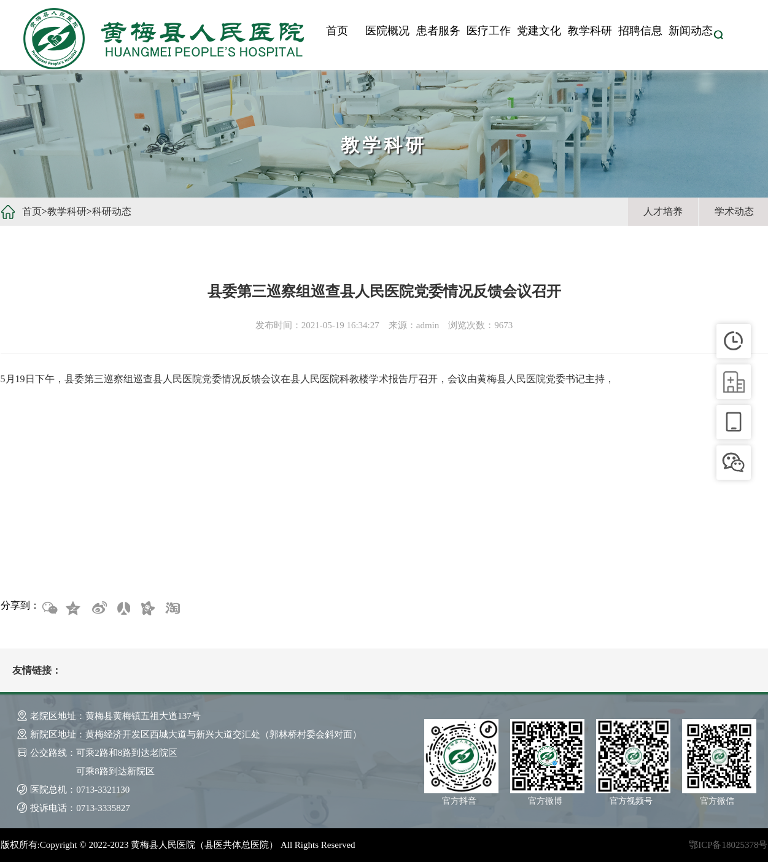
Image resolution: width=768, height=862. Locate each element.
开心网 (147, 608)
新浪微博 (98, 608)
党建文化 (539, 31)
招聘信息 (640, 31)
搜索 (718, 34)
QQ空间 (73, 608)
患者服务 (438, 31)
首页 (337, 31)
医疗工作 (489, 31)
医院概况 (387, 31)
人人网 (123, 608)
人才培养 (663, 211)
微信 (49, 608)
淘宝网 (172, 608)
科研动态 (111, 211)
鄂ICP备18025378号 (728, 845)
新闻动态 (691, 31)
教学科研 (590, 31)
